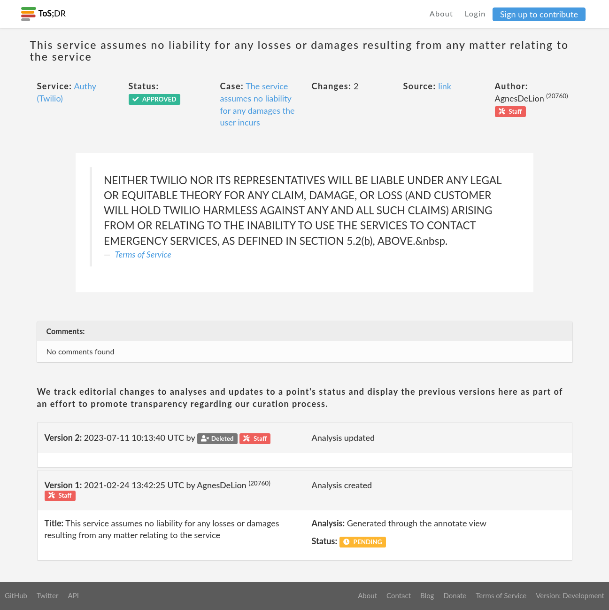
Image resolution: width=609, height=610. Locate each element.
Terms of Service (143, 254)
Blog (427, 595)
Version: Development (570, 595)
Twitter (48, 595)
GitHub (16, 595)
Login (475, 13)
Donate (454, 595)
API (73, 595)
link (444, 86)
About (442, 13)
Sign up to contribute (539, 14)
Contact (398, 595)
